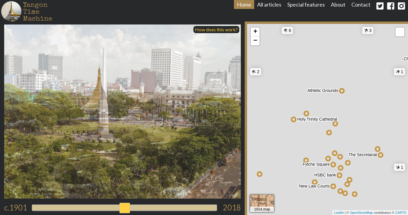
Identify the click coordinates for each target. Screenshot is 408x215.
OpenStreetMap (361, 212)
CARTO (401, 212)
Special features (306, 4)
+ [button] (255, 31)
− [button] (255, 40)
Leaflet (339, 212)
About (338, 4)
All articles (269, 4)
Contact (360, 4)
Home (244, 4)
